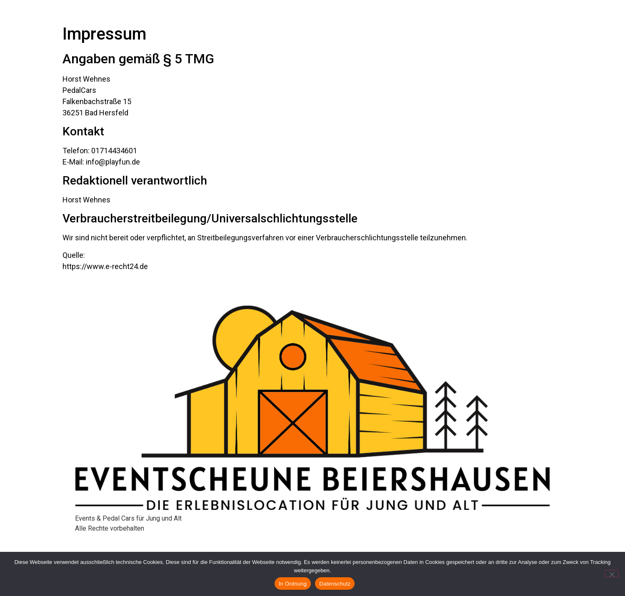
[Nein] (612, 573)
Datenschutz (334, 584)
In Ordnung (293, 584)
